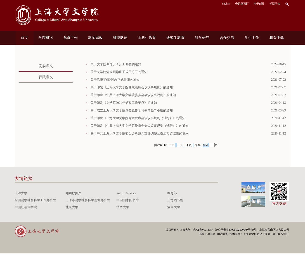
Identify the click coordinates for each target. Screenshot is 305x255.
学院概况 (45, 38)
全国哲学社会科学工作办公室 (35, 200)
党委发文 (46, 66)
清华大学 (122, 207)
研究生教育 (175, 38)
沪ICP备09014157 (203, 229)
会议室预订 (242, 3)
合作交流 (227, 38)
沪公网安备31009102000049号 (233, 229)
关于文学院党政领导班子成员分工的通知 (188, 72)
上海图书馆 (175, 200)
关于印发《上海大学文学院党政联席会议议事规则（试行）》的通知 (188, 118)
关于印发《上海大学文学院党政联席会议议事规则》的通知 (188, 87)
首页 (24, 38)
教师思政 (95, 38)
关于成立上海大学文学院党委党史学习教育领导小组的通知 (188, 110)
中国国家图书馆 (127, 200)
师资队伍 (120, 38)
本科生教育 (147, 38)
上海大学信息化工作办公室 (260, 234)
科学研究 (202, 38)
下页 (189, 145)
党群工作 (70, 38)
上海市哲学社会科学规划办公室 (88, 200)
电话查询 (223, 234)
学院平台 (275, 3)
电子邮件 (259, 3)
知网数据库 (73, 193)
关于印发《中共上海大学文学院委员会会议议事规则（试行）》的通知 (188, 126)
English (226, 3)
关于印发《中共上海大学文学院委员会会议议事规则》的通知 (188, 95)
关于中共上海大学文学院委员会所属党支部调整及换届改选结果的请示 (188, 133)
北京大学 (72, 207)
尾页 (197, 145)
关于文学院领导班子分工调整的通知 (188, 64)
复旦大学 (173, 207)
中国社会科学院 (26, 207)
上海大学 (21, 193)
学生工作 (252, 38)
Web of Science (126, 193)
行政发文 (46, 77)
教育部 (172, 193)
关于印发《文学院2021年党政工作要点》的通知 (188, 102)
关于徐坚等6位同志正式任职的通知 (188, 79)
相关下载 (277, 38)
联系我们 (283, 234)
